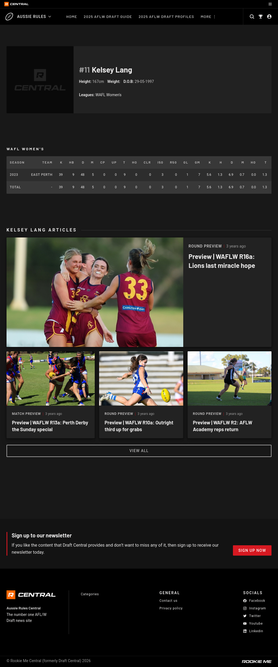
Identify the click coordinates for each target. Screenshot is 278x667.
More (206, 16)
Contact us (168, 601)
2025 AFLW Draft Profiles (166, 16)
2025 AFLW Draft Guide (108, 16)
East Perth (41, 175)
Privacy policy (171, 608)
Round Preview (119, 414)
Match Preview (26, 414)
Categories (90, 594)
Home (71, 16)
